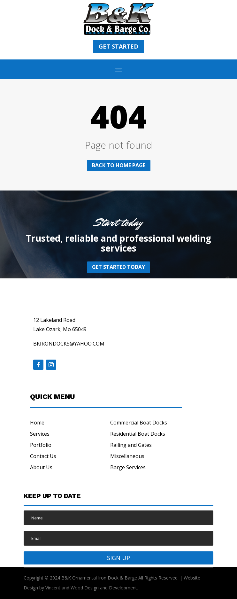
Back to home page (118, 165)
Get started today (118, 266)
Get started (118, 46)
